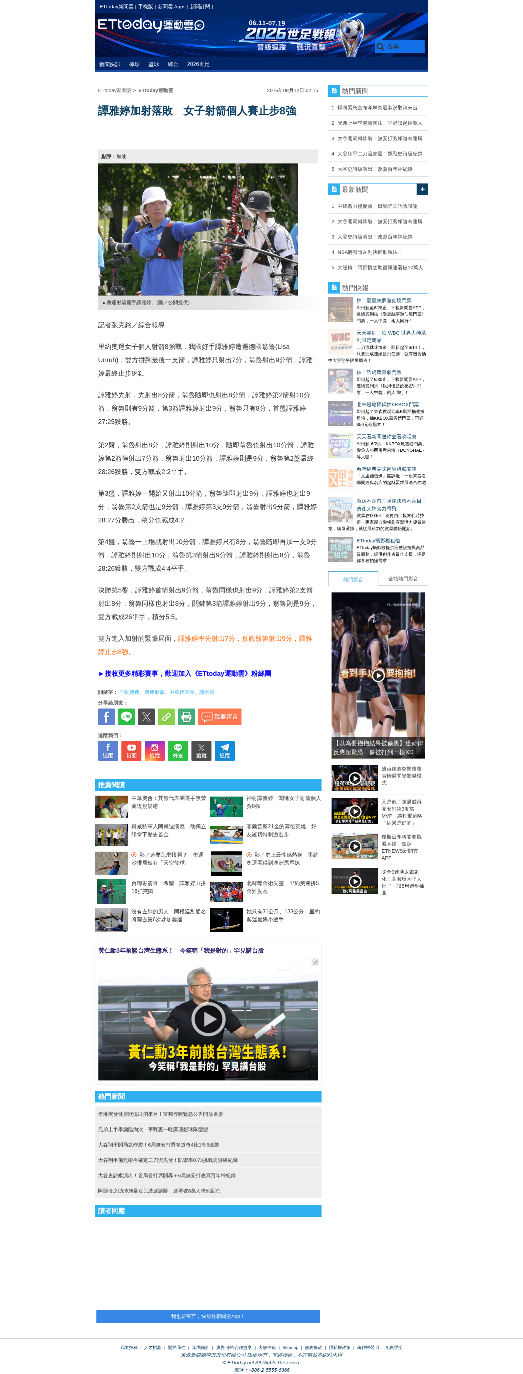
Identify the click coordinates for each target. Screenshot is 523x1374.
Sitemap (291, 1347)
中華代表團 (181, 692)
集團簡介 (200, 1347)
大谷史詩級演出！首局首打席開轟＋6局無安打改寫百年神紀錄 (167, 1175)
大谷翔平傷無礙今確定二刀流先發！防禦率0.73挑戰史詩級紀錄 (168, 1160)
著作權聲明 (368, 1347)
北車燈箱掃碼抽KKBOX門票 (359, 377)
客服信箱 (267, 1347)
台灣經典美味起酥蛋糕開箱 (358, 428)
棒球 (134, 64)
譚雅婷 (206, 692)
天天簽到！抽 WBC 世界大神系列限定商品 (375, 326)
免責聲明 (394, 1347)
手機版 (145, 6)
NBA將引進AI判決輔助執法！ (370, 252)
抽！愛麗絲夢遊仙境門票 (355, 300)
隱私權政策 (340, 1347)
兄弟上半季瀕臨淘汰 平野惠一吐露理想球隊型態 (153, 1129)
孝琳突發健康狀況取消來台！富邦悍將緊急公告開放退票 (160, 1114)
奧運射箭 (154, 692)
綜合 (173, 64)
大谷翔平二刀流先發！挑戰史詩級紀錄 (380, 153)
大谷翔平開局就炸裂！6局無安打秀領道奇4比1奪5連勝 (158, 1145)
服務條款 (313, 1347)
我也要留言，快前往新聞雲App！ (208, 1316)
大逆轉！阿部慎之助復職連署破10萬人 (380, 267)
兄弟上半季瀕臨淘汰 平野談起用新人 (380, 123)
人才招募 (152, 1347)
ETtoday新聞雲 (116, 6)
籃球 (153, 64)
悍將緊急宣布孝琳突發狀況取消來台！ (380, 107)
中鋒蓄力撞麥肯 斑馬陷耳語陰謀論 (378, 206)
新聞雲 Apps (171, 6)
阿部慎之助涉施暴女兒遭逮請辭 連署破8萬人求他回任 (159, 1191)
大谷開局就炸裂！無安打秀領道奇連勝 (380, 138)
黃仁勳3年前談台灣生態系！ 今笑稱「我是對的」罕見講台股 (181, 950)
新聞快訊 (109, 64)
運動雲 (156, 25)
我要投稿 (129, 1347)
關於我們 (176, 1347)
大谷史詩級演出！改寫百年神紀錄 (375, 169)
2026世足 (198, 64)
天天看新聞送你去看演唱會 (358, 402)
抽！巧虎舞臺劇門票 (350, 351)
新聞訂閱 (200, 6)
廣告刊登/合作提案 (234, 1347)
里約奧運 (129, 692)
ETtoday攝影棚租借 (350, 493)
